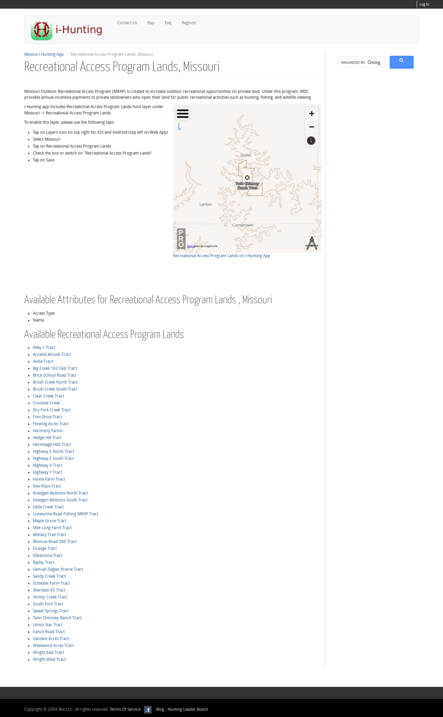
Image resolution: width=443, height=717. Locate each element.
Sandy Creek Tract (49, 576)
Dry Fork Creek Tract (52, 410)
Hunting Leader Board (187, 709)
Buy (150, 22)
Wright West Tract (49, 659)
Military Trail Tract (49, 534)
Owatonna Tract (47, 555)
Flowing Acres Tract (51, 423)
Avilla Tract (43, 361)
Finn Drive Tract (47, 416)
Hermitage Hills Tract (52, 444)
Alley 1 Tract (44, 347)
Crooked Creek (46, 403)
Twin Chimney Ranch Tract (57, 617)
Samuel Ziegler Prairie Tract (58, 569)
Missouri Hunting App (44, 54)
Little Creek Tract (48, 507)
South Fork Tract (48, 604)
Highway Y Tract (47, 472)
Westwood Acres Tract (53, 645)
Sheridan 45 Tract (49, 590)
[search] (360, 62)
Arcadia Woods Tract (52, 354)
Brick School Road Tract (54, 375)
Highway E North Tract (53, 451)
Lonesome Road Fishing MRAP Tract (65, 513)
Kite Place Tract (47, 486)
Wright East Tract (48, 652)
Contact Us (127, 22)
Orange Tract (45, 548)
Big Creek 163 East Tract (55, 368)
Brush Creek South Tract (55, 389)
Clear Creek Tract (48, 396)
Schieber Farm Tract (51, 583)
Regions (189, 22)
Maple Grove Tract (49, 520)
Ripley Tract (43, 562)
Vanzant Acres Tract (51, 638)
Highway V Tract (47, 465)
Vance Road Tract (49, 631)
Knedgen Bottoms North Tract (60, 493)
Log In (424, 4)
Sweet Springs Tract (51, 611)
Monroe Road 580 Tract (54, 541)
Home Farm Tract (49, 479)
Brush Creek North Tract (55, 382)
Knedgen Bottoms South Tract (60, 500)
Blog (160, 709)
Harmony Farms (48, 430)
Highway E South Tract (53, 458)
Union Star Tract (48, 624)
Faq (168, 22)
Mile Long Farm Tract (52, 527)
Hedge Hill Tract (47, 437)
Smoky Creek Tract (50, 597)
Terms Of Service (125, 709)
